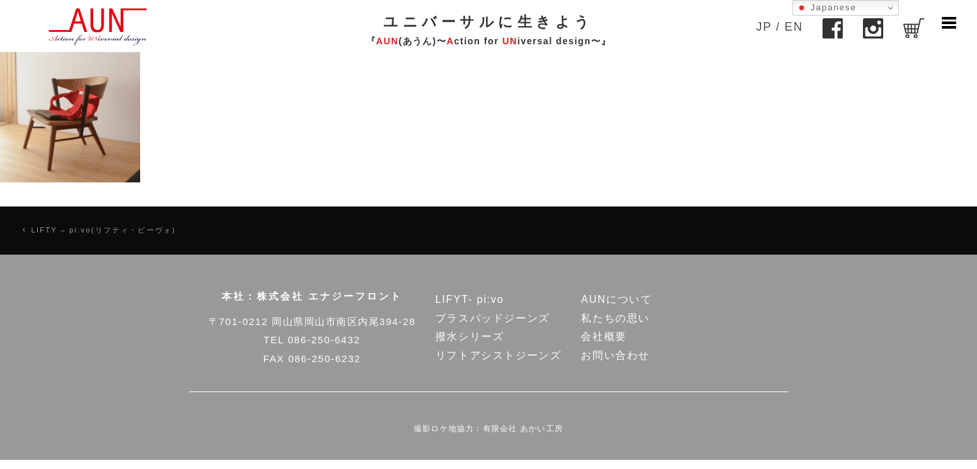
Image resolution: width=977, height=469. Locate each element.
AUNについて (616, 299)
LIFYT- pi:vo (469, 299)
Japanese (826, 8)
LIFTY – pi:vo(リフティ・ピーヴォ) (103, 230)
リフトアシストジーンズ (498, 355)
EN (794, 26)
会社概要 (603, 336)
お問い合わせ (615, 355)
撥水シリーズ (469, 336)
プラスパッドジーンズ (492, 318)
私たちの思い (615, 318)
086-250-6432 (323, 339)
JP (764, 26)
